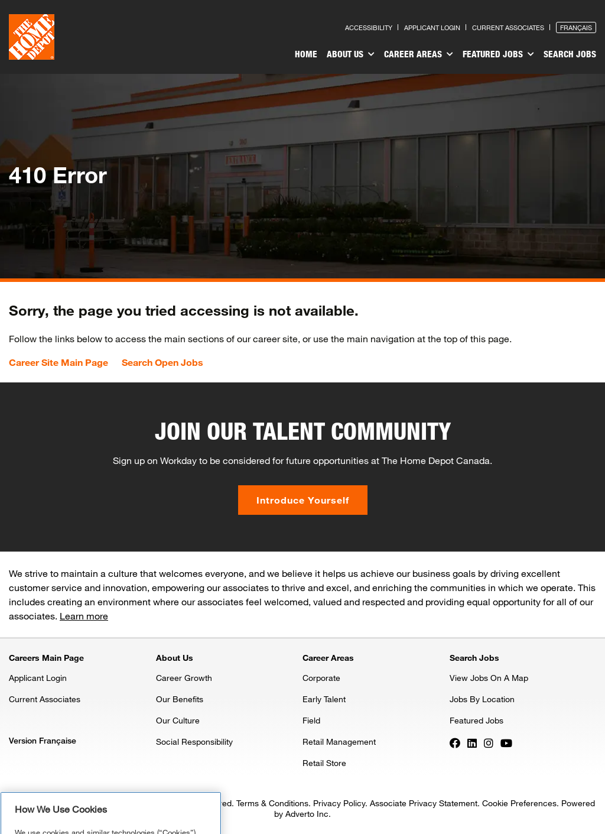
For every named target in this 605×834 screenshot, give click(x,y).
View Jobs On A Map (489, 678)
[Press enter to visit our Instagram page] (488, 742)
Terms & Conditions (272, 803)
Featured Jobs (498, 54)
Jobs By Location (482, 699)
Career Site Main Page (58, 362)
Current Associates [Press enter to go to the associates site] (508, 27)
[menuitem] (306, 56)
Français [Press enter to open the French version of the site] (576, 27)
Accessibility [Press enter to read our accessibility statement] (368, 27)
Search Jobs (570, 53)
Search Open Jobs (162, 362)
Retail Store (324, 763)
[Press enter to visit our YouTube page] (506, 742)
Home (306, 53)
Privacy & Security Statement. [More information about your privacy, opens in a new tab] (134, 791)
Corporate (321, 678)
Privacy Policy (339, 803)
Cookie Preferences (519, 803)
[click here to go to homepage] (31, 37)
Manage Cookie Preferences (111, 817)
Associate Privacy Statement (423, 803)
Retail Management (339, 741)
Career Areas (418, 54)
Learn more (84, 615)
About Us (351, 54)
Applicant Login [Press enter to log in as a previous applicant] (432, 27)
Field (311, 720)
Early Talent (324, 699)
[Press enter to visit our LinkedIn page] (472, 742)
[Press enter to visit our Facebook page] (455, 742)
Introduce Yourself (302, 499)
